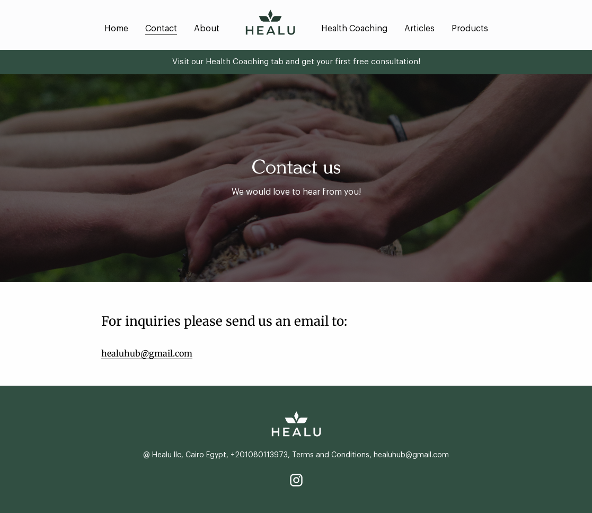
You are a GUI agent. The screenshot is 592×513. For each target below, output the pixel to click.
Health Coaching (354, 28)
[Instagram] (296, 480)
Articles (419, 28)
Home (116, 28)
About (206, 28)
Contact (161, 28)
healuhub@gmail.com (146, 353)
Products (470, 28)
